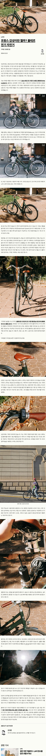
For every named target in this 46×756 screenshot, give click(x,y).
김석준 (10, 730)
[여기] (27, 644)
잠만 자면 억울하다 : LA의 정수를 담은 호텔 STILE (31, 752)
